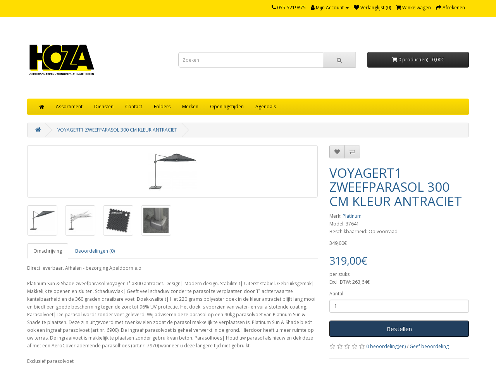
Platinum (352, 216)
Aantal (336, 293)
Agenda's (265, 106)
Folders (162, 106)
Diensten (104, 106)
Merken (190, 106)
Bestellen (399, 329)
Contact (133, 106)
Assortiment (69, 106)
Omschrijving (47, 251)
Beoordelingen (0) (95, 251)
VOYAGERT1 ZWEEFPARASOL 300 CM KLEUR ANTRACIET (117, 130)
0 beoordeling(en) (386, 346)
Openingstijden (227, 106)
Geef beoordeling (429, 346)
